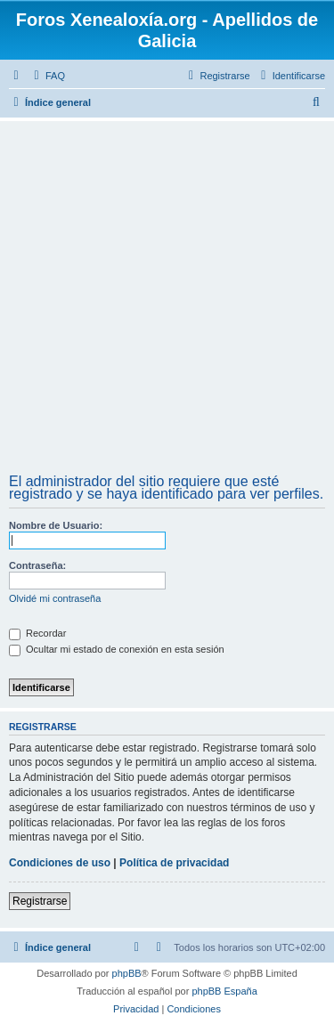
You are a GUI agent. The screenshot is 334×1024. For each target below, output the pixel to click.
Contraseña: (37, 565)
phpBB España (224, 991)
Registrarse (39, 901)
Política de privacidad (174, 863)
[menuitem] (47, 75)
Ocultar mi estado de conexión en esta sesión (116, 649)
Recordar (37, 633)
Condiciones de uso (59, 863)
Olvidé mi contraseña (55, 598)
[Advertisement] (167, 300)
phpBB (127, 973)
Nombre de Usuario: (55, 525)
